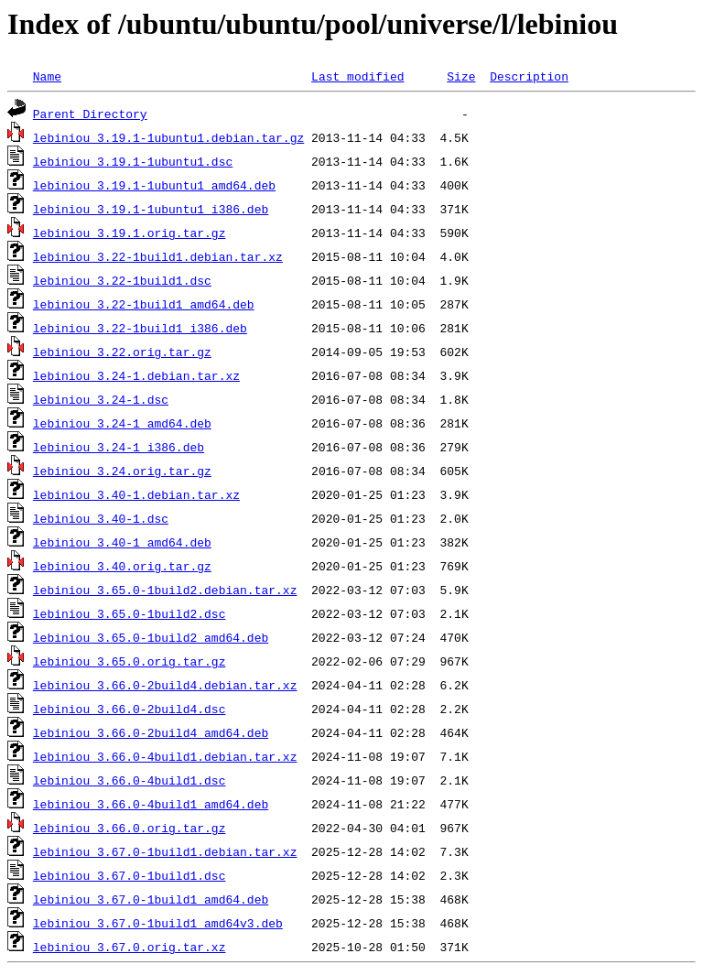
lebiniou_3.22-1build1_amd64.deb (143, 304)
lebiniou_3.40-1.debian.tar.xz (136, 494)
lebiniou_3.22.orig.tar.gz (122, 351)
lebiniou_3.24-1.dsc (100, 399)
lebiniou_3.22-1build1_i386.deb (140, 328)
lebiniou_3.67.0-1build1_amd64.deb (150, 899)
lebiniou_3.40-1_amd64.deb (122, 542)
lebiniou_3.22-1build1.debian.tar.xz (158, 256)
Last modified (357, 76)
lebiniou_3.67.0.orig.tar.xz (129, 946)
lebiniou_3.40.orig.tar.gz (122, 566)
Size (461, 76)
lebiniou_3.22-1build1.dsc (122, 280)
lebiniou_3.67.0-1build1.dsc (129, 875)
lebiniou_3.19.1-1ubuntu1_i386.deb (150, 208)
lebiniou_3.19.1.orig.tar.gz (129, 232)
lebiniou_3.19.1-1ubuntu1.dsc (133, 161)
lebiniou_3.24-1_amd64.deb (122, 423)
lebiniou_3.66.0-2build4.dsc (129, 708)
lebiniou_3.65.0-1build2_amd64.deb (150, 637)
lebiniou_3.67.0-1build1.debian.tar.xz (165, 851)
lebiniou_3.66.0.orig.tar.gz (129, 827)
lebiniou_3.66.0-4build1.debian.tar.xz (165, 756)
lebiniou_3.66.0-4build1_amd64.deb (150, 804)
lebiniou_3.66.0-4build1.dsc (129, 780)
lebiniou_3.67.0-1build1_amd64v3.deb (158, 923)
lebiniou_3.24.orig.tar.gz (122, 470)
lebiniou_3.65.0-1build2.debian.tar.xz (165, 589)
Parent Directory (90, 113)
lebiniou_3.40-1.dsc (100, 518)
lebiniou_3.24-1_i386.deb (118, 447)
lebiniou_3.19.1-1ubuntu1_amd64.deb (154, 185)
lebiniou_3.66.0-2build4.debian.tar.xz (165, 685)
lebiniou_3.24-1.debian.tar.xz (136, 375)
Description (529, 76)
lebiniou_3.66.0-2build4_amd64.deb (150, 732)
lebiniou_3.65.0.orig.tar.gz (129, 661)
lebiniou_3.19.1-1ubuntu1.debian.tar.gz (168, 137)
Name (47, 76)
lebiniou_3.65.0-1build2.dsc (129, 613)
